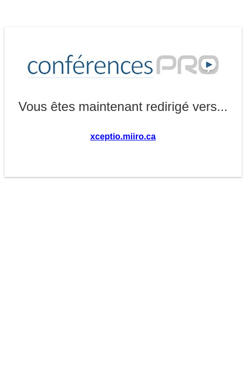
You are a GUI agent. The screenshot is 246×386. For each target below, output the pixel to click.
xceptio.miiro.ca (123, 136)
